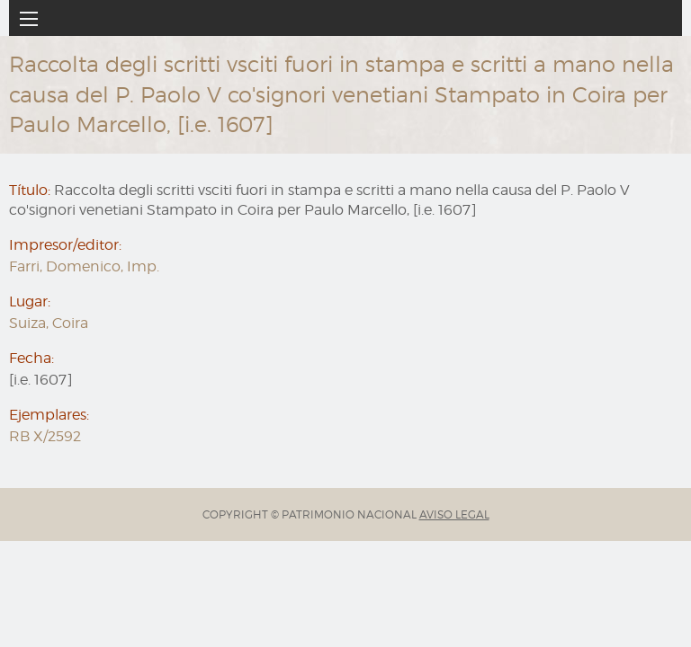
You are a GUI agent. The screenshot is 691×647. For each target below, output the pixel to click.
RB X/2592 (45, 436)
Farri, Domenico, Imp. (84, 266)
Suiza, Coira (48, 323)
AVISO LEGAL (454, 514)
